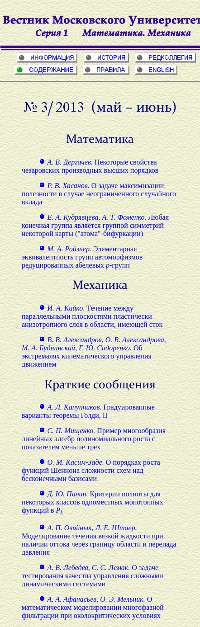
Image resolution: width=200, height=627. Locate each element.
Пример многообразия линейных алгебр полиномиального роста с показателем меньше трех (94, 439)
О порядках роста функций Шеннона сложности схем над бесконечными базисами (91, 470)
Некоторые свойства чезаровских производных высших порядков (90, 166)
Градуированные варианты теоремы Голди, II (88, 411)
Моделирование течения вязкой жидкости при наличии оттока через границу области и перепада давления (99, 540)
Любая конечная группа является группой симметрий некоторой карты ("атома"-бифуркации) (95, 225)
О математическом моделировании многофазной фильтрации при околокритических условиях (93, 607)
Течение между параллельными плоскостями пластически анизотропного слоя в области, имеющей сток (92, 316)
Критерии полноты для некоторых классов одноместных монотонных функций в (92, 502)
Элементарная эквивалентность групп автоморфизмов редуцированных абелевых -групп (82, 257)
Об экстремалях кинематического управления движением (94, 352)
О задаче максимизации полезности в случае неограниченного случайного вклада (99, 194)
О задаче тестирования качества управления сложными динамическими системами (92, 576)
